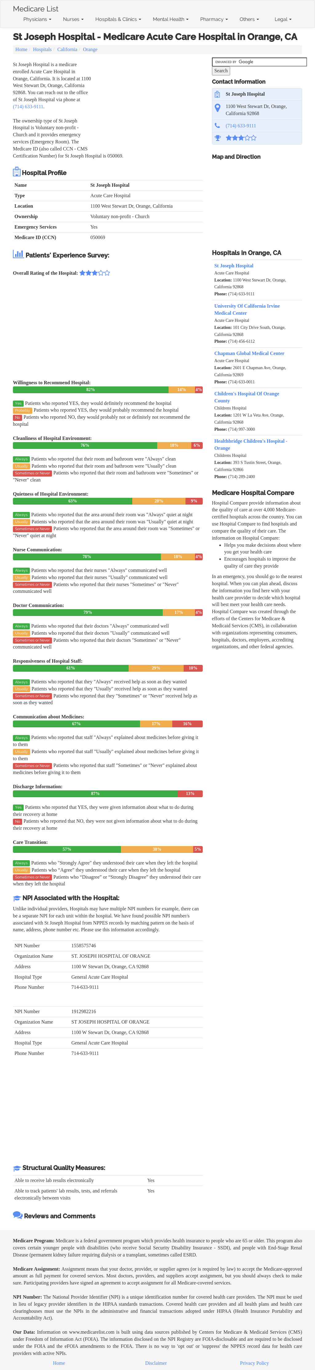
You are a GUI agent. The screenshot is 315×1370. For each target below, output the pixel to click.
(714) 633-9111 (28, 106)
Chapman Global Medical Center (249, 353)
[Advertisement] (147, 104)
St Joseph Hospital (233, 265)
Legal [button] (283, 19)
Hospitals (42, 49)
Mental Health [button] (171, 19)
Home (21, 49)
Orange (90, 49)
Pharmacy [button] (214, 19)
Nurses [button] (73, 19)
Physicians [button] (37, 19)
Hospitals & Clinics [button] (118, 19)
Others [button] (249, 19)
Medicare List (35, 7)
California (67, 49)
